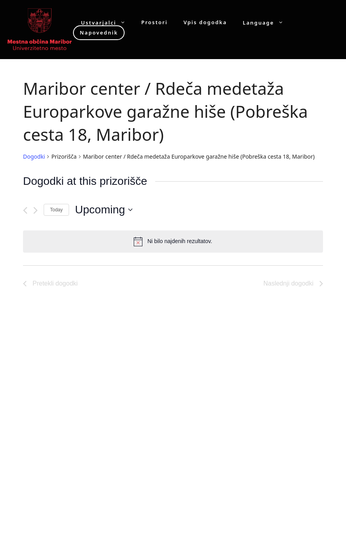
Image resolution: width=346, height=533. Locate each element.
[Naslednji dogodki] (35, 210)
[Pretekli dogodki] (25, 210)
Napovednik (99, 32)
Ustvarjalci (107, 22)
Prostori (154, 22)
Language (267, 22)
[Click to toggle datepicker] (104, 210)
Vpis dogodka (205, 22)
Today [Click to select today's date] (56, 210)
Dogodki (34, 156)
